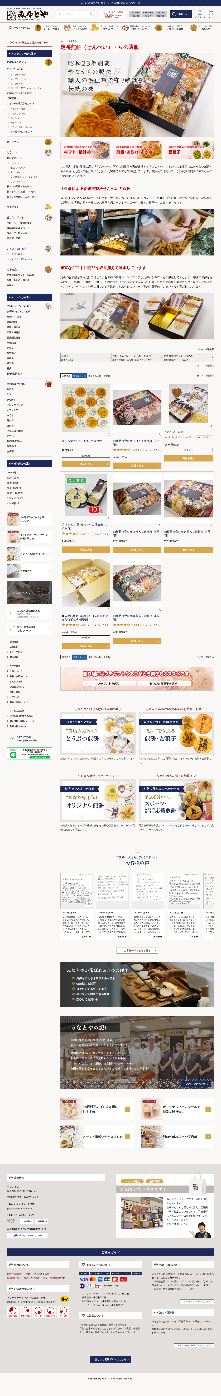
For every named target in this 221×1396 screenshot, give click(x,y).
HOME (64, 41)
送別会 (10, 363)
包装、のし (15, 692)
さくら (10, 415)
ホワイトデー (13, 410)
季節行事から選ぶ (29, 383)
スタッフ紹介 (16, 652)
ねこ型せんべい (15, 157)
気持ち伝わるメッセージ (29, 62)
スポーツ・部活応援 (17, 233)
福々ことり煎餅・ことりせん (21, 196)
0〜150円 (11, 472)
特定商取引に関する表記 (21, 716)
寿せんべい (16, 122)
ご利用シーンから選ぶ (29, 306)
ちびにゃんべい (18, 181)
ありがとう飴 (17, 83)
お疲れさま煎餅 (18, 113)
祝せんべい (16, 118)
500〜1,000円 (14, 488)
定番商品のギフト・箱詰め (20, 274)
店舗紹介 (14, 647)
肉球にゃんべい (18, 172)
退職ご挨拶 (12, 322)
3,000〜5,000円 (15, 498)
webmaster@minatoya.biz (26, 1229)
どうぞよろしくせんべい (22, 127)
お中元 (10, 436)
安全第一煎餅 (13, 238)
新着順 (107, 375)
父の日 (10, 425)
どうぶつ (29, 152)
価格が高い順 (94, 375)
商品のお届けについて (20, 676)
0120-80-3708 (24, 1203)
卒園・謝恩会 (13, 327)
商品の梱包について (19, 702)
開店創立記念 (13, 337)
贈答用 (41, 1221)
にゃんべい (16, 163)
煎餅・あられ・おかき (18, 280)
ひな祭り (11, 399)
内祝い (10, 348)
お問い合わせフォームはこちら (27, 1235)
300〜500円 (13, 482)
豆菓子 (10, 285)
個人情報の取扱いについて (22, 721)
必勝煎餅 (11, 98)
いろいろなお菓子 (29, 248)
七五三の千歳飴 (15, 430)
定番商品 (29, 269)
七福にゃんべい (18, 167)
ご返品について (17, 686)
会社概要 (14, 641)
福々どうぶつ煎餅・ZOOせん (21, 191)
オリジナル (29, 141)
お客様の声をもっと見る (137, 950)
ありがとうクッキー (20, 79)
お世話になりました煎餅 (19, 93)
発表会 (10, 358)
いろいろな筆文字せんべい (20, 103)
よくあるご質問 (17, 711)
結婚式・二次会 (14, 316)
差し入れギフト (29, 217)
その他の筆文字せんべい (22, 131)
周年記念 (11, 342)
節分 (9, 394)
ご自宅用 (26, 1221)
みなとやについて (196, 1083)
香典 (9, 368)
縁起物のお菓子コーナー (19, 228)
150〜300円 (13, 477)
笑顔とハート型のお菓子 (19, 223)
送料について (16, 671)
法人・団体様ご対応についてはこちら (194, 1345)
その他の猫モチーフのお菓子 (24, 176)
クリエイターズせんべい (19, 259)
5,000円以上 (13, 503)
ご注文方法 (15, 666)
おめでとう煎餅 (18, 109)
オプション (15, 697)
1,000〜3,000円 (15, 493)
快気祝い (11, 352)
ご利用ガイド (180, 14)
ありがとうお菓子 (16, 69)
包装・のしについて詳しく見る (197, 1301)
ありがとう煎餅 (18, 74)
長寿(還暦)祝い (14, 373)
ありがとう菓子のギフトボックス (26, 88)
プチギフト (29, 207)
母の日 (10, 420)
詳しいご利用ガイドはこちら (110, 1359)
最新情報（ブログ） (19, 726)
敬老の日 (11, 446)
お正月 (10, 389)
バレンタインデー (16, 405)
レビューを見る (152, 450)
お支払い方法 (16, 681)
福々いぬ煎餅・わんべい (19, 186)
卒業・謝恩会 (13, 332)
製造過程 (14, 657)
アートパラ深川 (15, 254)
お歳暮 (10, 451)
